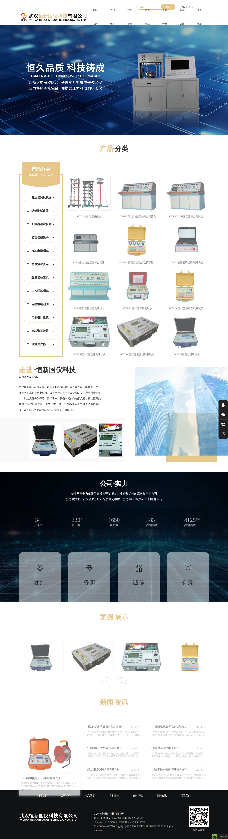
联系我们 (199, 17)
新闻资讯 (182, 17)
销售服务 (147, 17)
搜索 (168, 7)
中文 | (184, 7)
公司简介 (112, 17)
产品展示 (129, 17)
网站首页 (95, 17)
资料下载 (164, 17)
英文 (190, 7)
